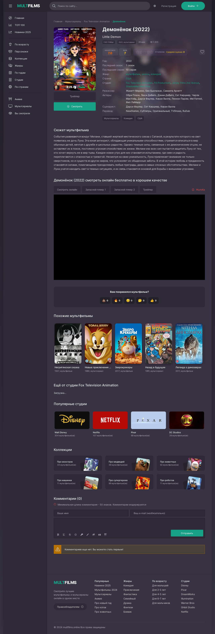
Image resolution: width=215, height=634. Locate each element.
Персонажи (21, 61)
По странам (21, 97)
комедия (156, 84)
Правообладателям (68, 606)
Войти (40, 16)
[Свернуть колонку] (10, 6)
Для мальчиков (161, 602)
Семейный (129, 598)
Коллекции (21, 68)
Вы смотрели (22, 123)
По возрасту (22, 54)
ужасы (145, 84)
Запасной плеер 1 (95, 199)
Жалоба (198, 199)
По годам (20, 82)
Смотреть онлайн (67, 199)
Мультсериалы (111, 128)
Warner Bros (187, 602)
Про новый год (103, 602)
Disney (184, 585)
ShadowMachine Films (138, 96)
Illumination (187, 598)
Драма (127, 602)
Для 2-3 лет (159, 589)
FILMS (28, 6)
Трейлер (75, 106)
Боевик (127, 611)
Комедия (128, 128)
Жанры (19, 75)
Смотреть (76, 116)
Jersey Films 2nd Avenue (185, 92)
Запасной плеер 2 (124, 199)
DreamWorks (188, 594)
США (128, 88)
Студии (19, 89)
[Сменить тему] (201, 6)
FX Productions (162, 92)
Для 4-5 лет (159, 594)
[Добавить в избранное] (202, 62)
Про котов (100, 607)
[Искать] (80, 6)
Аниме (18, 109)
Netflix (184, 611)
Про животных (103, 611)
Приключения (131, 589)
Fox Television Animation (139, 92)
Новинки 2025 (23, 42)
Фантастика (130, 594)
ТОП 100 (20, 35)
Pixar (184, 589)
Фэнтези (128, 607)
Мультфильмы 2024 (106, 589)
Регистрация (17, 16)
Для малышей (160, 585)
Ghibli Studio (188, 607)
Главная (19, 28)
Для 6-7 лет (159, 598)
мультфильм (133, 84)
